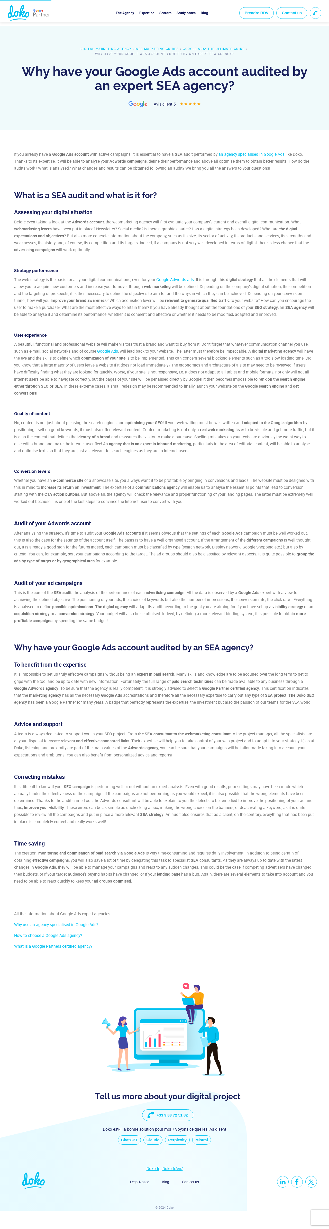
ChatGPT (122, 1157)
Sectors (165, 13)
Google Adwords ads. (175, 279)
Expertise (146, 13)
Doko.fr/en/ (172, 1186)
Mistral (208, 1157)
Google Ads (107, 351)
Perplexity (179, 1157)
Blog (204, 13)
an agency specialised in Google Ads (251, 154)
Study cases (186, 13)
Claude (150, 1157)
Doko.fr (153, 1186)
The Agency (125, 13)
